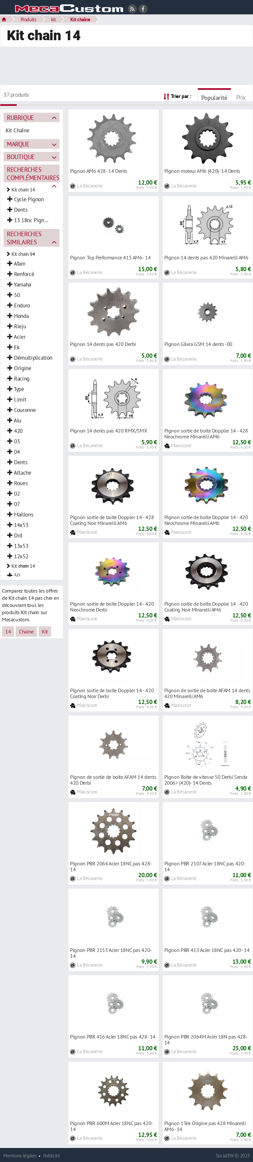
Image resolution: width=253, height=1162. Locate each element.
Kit (45, 631)
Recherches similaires (24, 238)
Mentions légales (20, 1155)
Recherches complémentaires (33, 173)
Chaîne (26, 631)
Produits (28, 19)
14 (8, 631)
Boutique (21, 157)
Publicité (51, 1155)
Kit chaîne (80, 19)
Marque (18, 144)
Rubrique (20, 117)
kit (53, 19)
